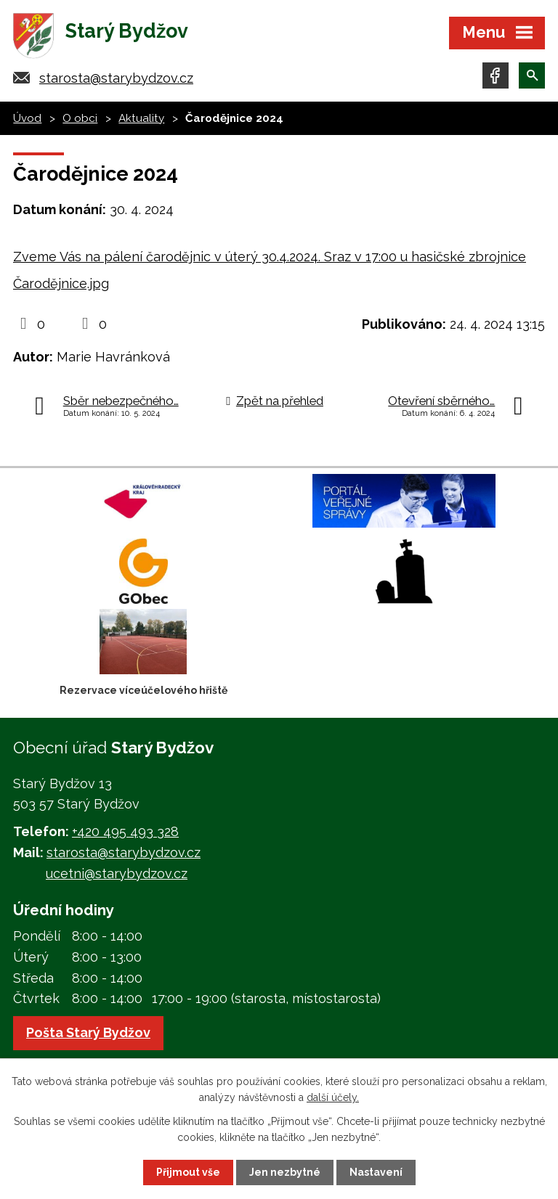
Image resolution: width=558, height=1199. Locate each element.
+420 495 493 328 (125, 831)
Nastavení (376, 1172)
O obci (79, 118)
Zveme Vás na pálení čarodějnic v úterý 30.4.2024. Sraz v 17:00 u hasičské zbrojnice (269, 256)
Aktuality (141, 118)
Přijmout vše (188, 1172)
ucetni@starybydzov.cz (116, 873)
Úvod (27, 118)
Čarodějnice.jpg (61, 283)
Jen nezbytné (284, 1172)
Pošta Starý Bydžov (88, 1032)
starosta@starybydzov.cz (116, 78)
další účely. (333, 1097)
